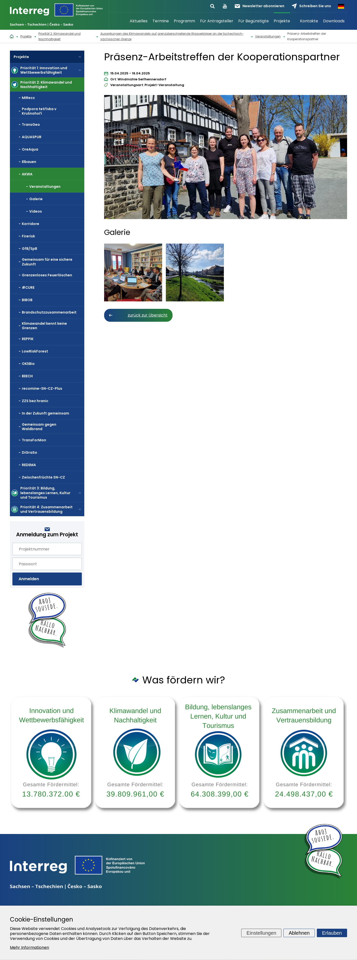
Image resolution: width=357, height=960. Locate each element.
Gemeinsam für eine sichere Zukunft (47, 261)
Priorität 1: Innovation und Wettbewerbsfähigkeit (43, 70)
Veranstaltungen (44, 186)
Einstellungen (261, 932)
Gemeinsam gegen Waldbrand (39, 426)
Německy (341, 6)
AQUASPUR (31, 136)
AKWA (27, 174)
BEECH (27, 376)
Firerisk (28, 236)
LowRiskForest (35, 351)
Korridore (30, 223)
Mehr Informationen (29, 947)
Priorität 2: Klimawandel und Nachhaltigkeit (46, 84)
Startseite (121, 21)
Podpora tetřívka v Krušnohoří (39, 111)
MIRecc (28, 97)
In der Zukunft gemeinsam (45, 413)
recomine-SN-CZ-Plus (42, 388)
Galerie (36, 198)
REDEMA (29, 464)
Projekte (282, 21)
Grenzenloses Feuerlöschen (47, 275)
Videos (35, 211)
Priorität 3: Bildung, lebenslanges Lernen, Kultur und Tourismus (45, 493)
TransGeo (31, 124)
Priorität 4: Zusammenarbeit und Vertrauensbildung (46, 509)
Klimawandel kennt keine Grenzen (44, 325)
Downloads (334, 21)
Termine (160, 21)
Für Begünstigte (253, 21)
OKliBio (28, 363)
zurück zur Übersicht (148, 315)
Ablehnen (299, 932)
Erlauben (332, 932)
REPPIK (27, 338)
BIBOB (27, 299)
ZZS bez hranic (35, 400)
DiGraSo (29, 452)
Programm (184, 21)
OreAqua (30, 149)
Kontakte (309, 21)
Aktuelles (139, 21)
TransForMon (34, 440)
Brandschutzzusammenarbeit (49, 312)
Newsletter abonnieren (259, 5)
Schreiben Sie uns (311, 6)
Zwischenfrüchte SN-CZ (43, 477)
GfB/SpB (29, 248)
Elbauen (29, 161)
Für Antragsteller (216, 21)
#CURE (28, 287)
